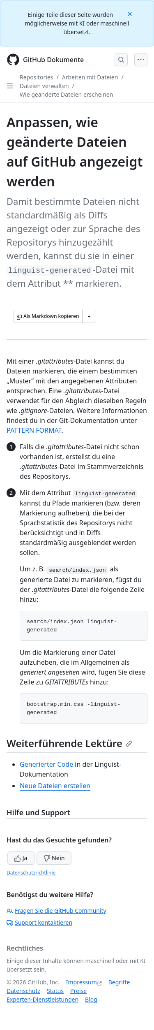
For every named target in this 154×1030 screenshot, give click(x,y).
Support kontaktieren (39, 922)
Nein (54, 858)
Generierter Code (46, 764)
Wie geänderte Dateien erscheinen (66, 94)
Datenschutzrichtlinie (31, 872)
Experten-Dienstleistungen (42, 999)
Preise (78, 991)
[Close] (130, 13)
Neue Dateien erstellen (55, 785)
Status (55, 991)
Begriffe (119, 982)
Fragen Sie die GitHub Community (56, 910)
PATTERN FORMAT (34, 430)
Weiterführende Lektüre (69, 743)
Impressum (81, 982)
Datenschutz (23, 991)
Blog (91, 999)
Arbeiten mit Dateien (90, 77)
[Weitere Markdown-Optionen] (89, 316)
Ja (21, 858)
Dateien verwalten (44, 86)
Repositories (36, 77)
